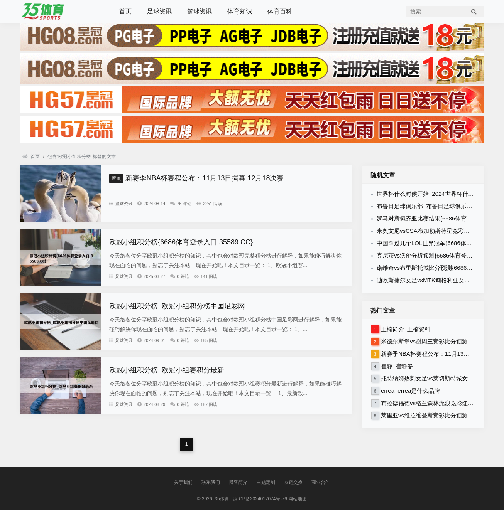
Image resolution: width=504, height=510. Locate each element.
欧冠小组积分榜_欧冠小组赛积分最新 (166, 370)
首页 (125, 11)
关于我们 (183, 482)
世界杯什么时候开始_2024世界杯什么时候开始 (437, 193)
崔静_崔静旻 (397, 366)
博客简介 (238, 482)
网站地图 (297, 499)
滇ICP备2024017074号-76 (260, 499)
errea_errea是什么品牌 (410, 390)
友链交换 (293, 482)
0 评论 (179, 276)
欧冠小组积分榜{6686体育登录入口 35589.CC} (181, 242)
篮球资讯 (199, 11)
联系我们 (210, 482)
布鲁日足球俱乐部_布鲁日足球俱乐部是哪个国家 (439, 206)
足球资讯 (159, 11)
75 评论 (180, 203)
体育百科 (279, 11)
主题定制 (266, 482)
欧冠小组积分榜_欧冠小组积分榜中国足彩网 (177, 306)
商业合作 (320, 482)
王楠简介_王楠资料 (405, 329)
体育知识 (239, 11)
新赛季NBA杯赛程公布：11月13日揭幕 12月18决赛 (196, 178)
